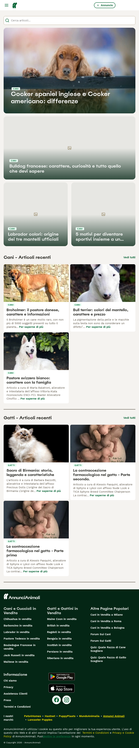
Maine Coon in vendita (62, 619)
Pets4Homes (32, 716)
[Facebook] (56, 699)
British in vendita (58, 625)
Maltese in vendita (16, 661)
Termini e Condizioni (17, 706)
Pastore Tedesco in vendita (22, 638)
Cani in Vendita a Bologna (107, 627)
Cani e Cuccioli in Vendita (20, 610)
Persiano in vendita (60, 651)
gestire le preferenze (57, 736)
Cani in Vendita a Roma (105, 621)
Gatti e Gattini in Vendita (62, 610)
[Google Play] (62, 676)
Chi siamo (10, 680)
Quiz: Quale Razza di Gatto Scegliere (108, 659)
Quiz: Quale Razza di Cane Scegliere (108, 649)
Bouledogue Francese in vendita (19, 646)
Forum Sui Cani (100, 634)
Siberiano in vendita (60, 658)
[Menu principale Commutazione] (6, 5)
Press (7, 700)
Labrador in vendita (17, 632)
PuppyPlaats (67, 716)
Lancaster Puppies (40, 719)
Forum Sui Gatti (100, 640)
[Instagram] (66, 699)
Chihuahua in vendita (17, 619)
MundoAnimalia (89, 716)
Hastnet (50, 716)
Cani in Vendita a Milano (106, 614)
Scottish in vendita (59, 645)
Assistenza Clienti (15, 693)
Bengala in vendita (59, 638)
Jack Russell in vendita (19, 655)
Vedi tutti (129, 257)
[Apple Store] (61, 688)
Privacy (8, 687)
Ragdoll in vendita (59, 632)
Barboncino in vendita (18, 625)
